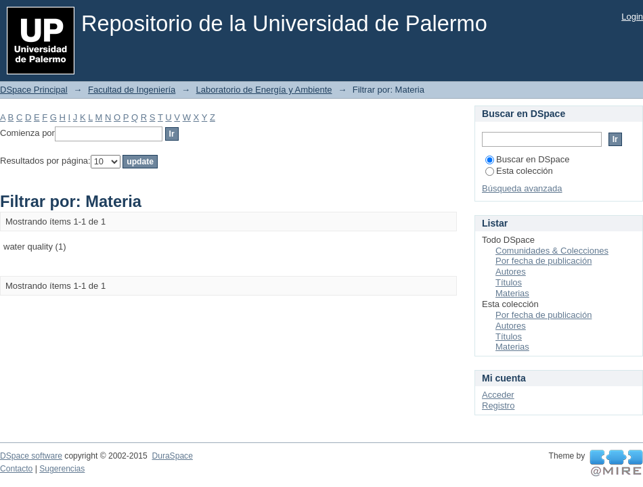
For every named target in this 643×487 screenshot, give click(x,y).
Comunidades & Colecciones (551, 251)
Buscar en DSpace (527, 159)
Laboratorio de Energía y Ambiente (264, 90)
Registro (498, 405)
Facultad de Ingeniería (131, 90)
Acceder (498, 395)
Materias (512, 293)
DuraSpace (172, 456)
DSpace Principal (34, 90)
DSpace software (31, 456)
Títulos (508, 282)
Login (632, 16)
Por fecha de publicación (543, 261)
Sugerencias (62, 468)
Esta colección (519, 171)
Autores (510, 271)
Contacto (16, 468)
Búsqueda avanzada (522, 188)
